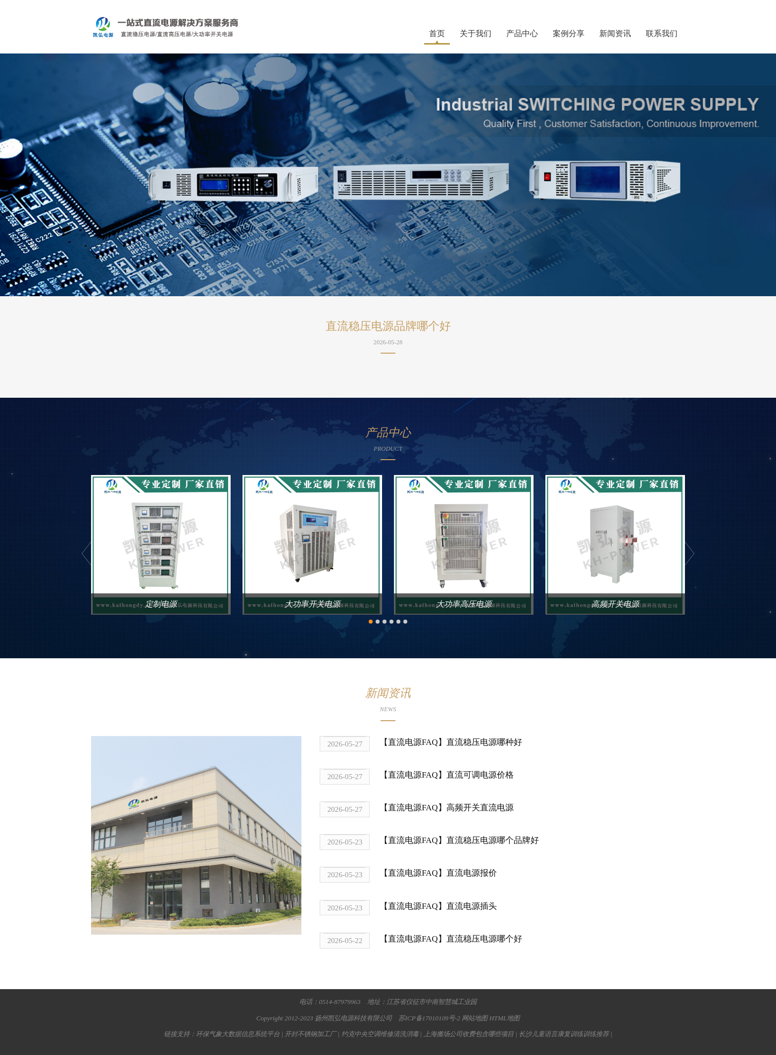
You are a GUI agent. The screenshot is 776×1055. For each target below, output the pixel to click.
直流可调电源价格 (480, 775)
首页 (437, 33)
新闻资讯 (615, 33)
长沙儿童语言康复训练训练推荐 (564, 1034)
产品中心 (522, 33)
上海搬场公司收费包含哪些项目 (469, 1034)
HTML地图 (504, 1018)
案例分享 (568, 33)
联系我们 (662, 33)
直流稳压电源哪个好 (484, 939)
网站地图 (474, 1018)
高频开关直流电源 (480, 807)
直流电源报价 (471, 873)
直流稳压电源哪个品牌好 (492, 840)
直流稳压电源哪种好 (484, 742)
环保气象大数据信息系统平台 (238, 1034)
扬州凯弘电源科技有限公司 (353, 1018)
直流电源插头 (471, 905)
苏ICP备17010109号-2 (429, 1018)
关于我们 (475, 33)
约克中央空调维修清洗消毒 (380, 1034)
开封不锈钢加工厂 (310, 1034)
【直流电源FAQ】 (413, 742)
